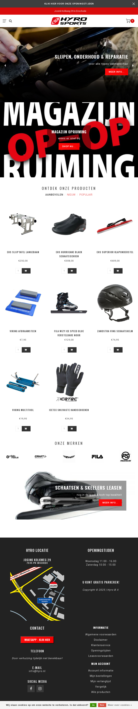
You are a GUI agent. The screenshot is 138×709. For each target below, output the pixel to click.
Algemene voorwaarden (100, 634)
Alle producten (100, 692)
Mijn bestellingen (101, 675)
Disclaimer (101, 639)
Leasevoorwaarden (100, 655)
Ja (93, 705)
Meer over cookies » (120, 705)
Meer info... (117, 71)
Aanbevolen (54, 194)
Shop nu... (69, 146)
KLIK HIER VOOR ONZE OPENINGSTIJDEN (69, 3)
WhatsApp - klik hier (37, 640)
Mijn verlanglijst (101, 681)
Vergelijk (101, 686)
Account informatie (101, 670)
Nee (102, 705)
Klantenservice (101, 645)
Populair (86, 194)
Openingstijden (101, 650)
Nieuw (71, 194)
